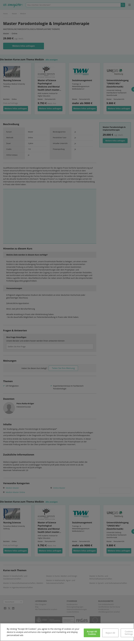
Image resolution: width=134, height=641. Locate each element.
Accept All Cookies (92, 632)
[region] (67, 632)
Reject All (110, 632)
